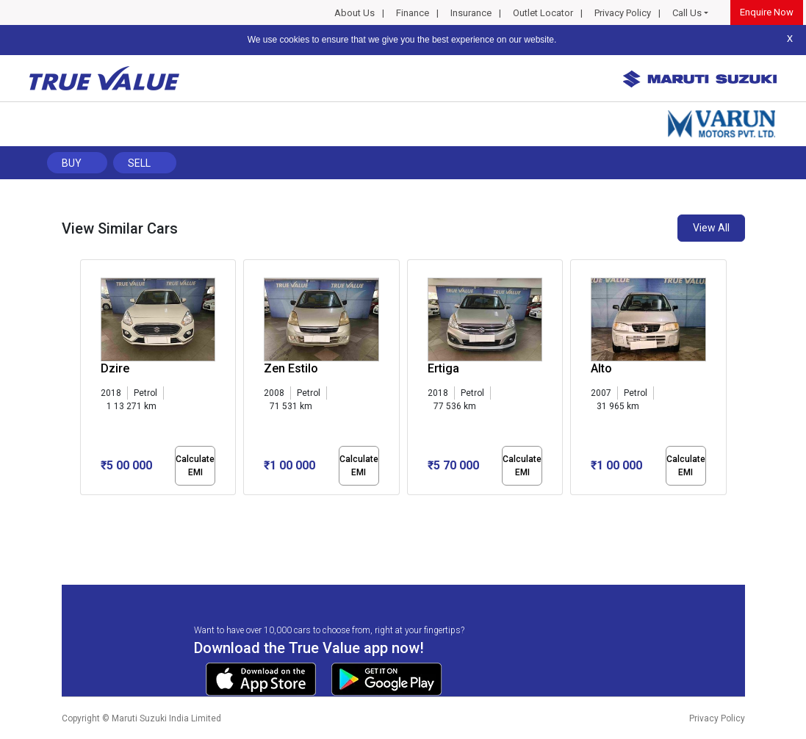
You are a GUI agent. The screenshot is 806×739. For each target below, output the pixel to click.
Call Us (687, 12)
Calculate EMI (195, 465)
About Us (354, 12)
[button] (84, 507)
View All (711, 228)
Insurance (471, 12)
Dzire (115, 368)
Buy (72, 163)
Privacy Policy (622, 12)
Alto (601, 368)
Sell (139, 163)
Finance (412, 12)
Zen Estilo (291, 368)
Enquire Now (767, 12)
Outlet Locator (543, 12)
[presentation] (88, 380)
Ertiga (443, 368)
